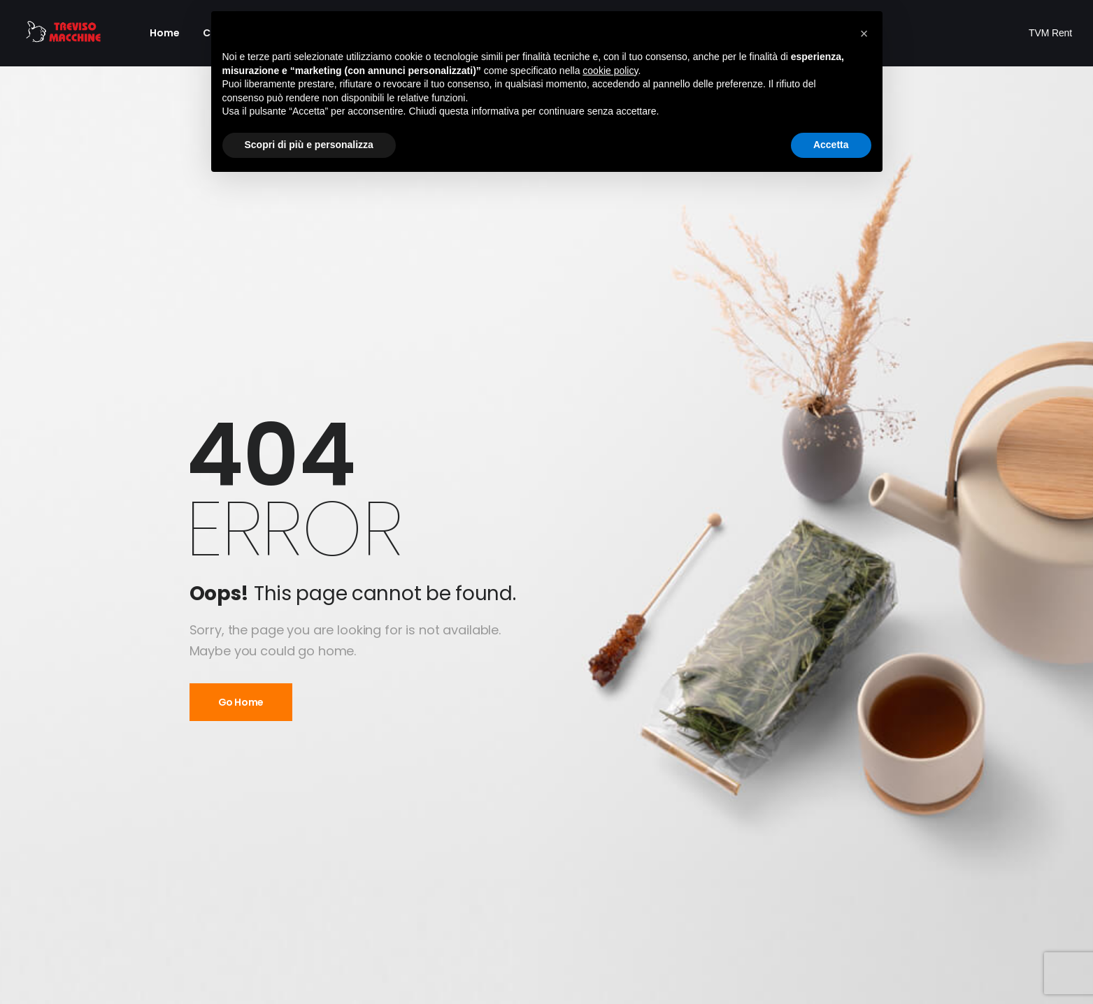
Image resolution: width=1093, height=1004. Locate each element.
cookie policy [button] (610, 70)
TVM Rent (1050, 32)
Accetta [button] (831, 144)
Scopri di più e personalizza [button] (309, 144)
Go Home (241, 702)
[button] (864, 33)
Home (165, 33)
